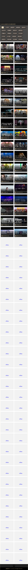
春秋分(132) (19, 51)
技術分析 (4, 30)
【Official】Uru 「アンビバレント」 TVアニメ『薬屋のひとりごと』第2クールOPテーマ (21, 232)
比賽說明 (14, 36)
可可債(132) (5, 116)
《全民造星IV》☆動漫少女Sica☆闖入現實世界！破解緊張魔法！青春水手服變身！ (7, 80)
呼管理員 (20, 39)
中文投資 (20, 33)
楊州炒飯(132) (6, 105)
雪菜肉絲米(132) (20, 159)
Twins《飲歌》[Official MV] (20, 189)
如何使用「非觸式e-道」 (6, 190)
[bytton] (2, 27)
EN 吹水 (3, 36)
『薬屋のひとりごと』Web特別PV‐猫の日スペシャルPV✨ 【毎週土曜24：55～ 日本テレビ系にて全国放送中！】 (21, 80)
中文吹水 (15, 33)
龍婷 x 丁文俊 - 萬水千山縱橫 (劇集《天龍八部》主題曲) (21, 145)
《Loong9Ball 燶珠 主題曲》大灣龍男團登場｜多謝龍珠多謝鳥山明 (21, 135)
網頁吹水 (15, 30)
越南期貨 (18, 27)
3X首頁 (7, 27)
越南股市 (12, 27)
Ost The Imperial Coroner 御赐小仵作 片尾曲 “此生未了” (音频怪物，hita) (7, 211)
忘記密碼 (15, 39)
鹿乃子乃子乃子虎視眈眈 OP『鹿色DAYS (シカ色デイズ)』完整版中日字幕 (7, 145)
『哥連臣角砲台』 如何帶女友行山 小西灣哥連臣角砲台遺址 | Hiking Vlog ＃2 (21, 102)
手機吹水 (4, 33)
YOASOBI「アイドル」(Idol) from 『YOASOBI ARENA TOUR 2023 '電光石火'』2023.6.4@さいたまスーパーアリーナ (21, 200)
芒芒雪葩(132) (6, 94)
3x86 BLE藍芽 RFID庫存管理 (8, 24)
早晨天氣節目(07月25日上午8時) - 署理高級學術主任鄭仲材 (7, 135)
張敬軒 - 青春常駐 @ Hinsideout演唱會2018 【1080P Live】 (20, 59)
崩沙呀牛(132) (6, 61)
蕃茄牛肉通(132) (6, 170)
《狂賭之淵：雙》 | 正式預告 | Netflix (7, 69)
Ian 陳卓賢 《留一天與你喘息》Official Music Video (21, 69)
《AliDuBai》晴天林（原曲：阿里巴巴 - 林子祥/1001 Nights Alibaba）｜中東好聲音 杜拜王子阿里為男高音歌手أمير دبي (21, 211)
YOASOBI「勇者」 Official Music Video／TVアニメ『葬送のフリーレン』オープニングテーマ (21, 178)
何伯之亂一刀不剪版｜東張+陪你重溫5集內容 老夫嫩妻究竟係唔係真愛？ (7, 222)
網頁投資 (20, 30)
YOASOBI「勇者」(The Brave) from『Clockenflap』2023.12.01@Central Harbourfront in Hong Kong (7, 232)
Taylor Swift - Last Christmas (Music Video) (20, 156)
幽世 (16, 124)
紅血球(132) (5, 51)
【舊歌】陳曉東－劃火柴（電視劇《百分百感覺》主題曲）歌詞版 (21, 91)
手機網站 (9, 30)
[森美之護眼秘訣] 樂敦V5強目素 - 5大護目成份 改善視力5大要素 (7, 48)
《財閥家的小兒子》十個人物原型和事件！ (21, 222)
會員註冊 (9, 39)
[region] (14, 11)
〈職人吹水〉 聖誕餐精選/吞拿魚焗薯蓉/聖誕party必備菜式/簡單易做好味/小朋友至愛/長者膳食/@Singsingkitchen (7, 59)
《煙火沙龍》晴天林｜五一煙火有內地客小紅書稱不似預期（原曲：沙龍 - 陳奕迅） (7, 91)
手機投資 (9, 33)
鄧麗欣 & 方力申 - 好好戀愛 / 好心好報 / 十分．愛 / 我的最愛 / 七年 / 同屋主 (7, 124)
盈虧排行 (24, 27)
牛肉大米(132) (19, 116)
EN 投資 (8, 36)
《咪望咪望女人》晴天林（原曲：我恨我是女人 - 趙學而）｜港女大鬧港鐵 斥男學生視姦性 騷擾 (21, 48)
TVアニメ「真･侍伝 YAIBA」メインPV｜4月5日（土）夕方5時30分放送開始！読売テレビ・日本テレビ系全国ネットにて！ (7, 167)
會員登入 (4, 39)
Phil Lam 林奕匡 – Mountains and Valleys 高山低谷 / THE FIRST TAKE (21, 167)
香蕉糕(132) (5, 72)
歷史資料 (20, 36)
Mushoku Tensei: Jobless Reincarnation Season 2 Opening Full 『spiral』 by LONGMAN (7, 102)
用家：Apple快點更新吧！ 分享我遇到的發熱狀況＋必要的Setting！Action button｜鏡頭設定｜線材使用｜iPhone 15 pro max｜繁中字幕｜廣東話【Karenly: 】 (7, 178)
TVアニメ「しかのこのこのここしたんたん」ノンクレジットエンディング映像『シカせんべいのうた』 (21, 113)
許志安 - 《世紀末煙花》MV (6, 113)
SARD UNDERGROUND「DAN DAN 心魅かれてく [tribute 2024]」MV (7, 200)
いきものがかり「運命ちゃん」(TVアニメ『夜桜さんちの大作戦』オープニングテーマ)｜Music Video (7, 156)
